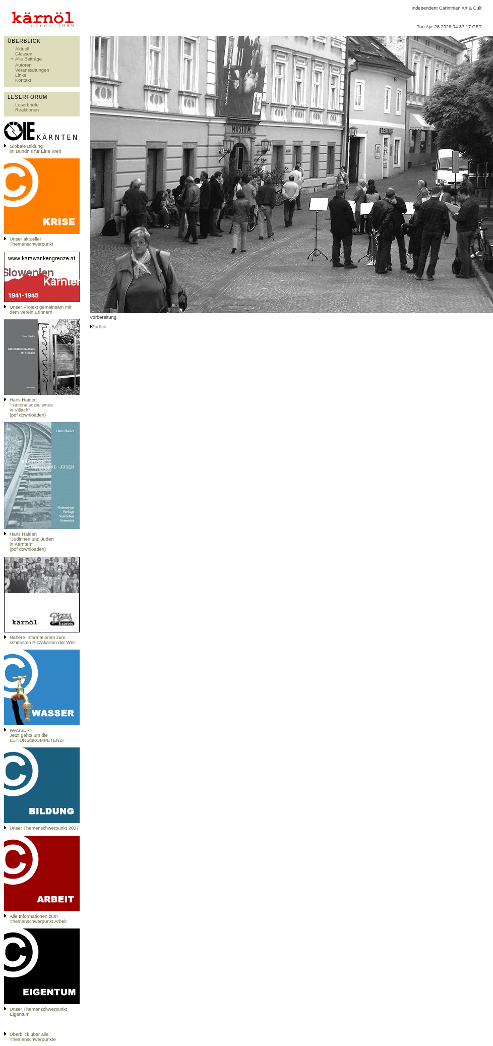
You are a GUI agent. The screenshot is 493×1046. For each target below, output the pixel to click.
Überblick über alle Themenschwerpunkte (33, 1037)
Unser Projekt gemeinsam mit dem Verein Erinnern (40, 310)
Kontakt (23, 80)
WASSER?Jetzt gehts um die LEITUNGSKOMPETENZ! (37, 735)
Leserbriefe (27, 104)
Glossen (23, 53)
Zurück (99, 326)
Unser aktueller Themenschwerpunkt (31, 242)
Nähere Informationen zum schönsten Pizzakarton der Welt (43, 640)
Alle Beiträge (28, 59)
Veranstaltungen (32, 70)
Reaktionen (27, 109)
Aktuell (22, 48)
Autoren (23, 65)
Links (20, 75)
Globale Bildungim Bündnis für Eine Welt (35, 149)
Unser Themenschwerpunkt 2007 (44, 828)
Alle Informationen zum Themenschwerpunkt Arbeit (38, 919)
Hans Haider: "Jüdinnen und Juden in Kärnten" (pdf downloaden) (31, 542)
